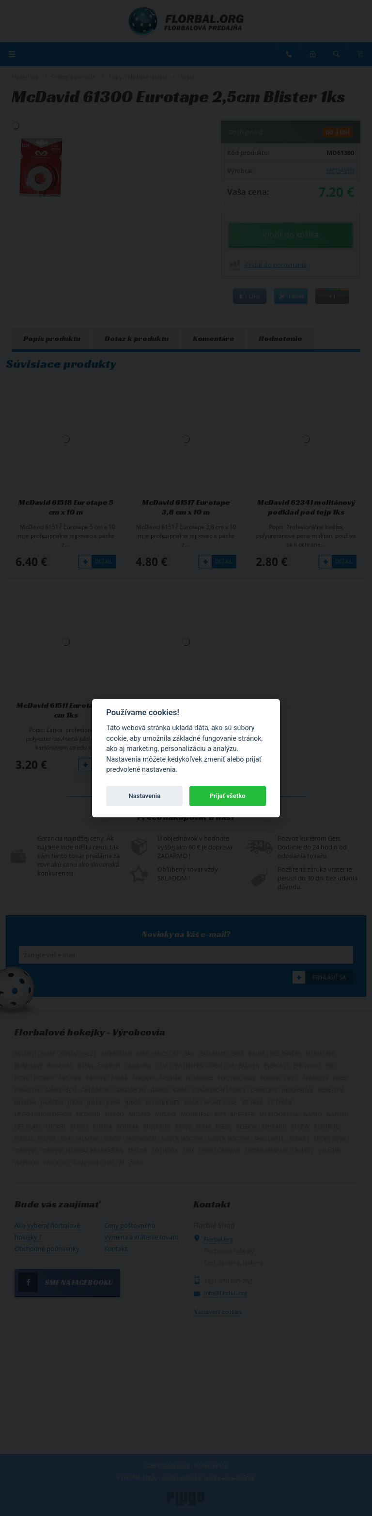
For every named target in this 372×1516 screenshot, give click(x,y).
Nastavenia (144, 795)
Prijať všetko (228, 795)
